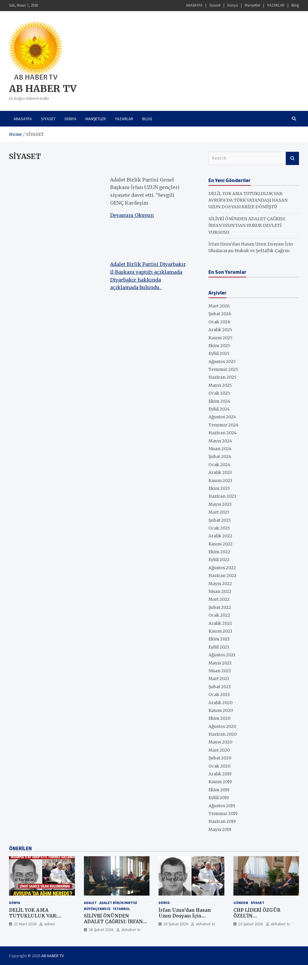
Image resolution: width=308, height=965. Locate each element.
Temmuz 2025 (223, 369)
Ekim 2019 (218, 789)
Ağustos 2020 (222, 726)
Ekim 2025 (219, 345)
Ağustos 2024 (222, 417)
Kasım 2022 (220, 544)
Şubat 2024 (219, 456)
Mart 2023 (218, 512)
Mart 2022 (218, 599)
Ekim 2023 (219, 488)
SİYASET (257, 902)
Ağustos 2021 (222, 655)
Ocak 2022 (219, 615)
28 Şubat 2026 (101, 929)
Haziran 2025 (222, 377)
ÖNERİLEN (20, 848)
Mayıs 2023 (220, 504)
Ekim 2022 (219, 551)
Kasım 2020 (220, 710)
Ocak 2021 (219, 694)
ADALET (90, 902)
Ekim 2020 (219, 718)
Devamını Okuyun (132, 215)
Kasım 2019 (220, 781)
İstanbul (121, 908)
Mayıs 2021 (220, 663)
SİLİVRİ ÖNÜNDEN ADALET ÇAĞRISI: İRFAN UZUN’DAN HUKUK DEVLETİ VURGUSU (246, 225)
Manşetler (252, 5)
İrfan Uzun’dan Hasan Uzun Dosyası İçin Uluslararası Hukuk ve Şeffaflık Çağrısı (186, 919)
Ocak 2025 (219, 393)
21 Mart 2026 (25, 924)
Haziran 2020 (222, 734)
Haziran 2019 (222, 821)
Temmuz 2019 (223, 813)
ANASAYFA (194, 5)
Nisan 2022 (219, 591)
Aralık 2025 (220, 329)
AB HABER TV (42, 89)
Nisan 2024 (220, 448)
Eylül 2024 (219, 409)
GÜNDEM (240, 902)
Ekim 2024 (219, 401)
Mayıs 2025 (220, 385)
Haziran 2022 (222, 575)
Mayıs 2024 (220, 441)
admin (49, 924)
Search (292, 158)
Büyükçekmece (97, 908)
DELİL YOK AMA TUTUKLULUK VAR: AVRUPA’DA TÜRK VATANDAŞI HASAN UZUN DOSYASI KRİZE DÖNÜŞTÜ (248, 200)
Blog (295, 5)
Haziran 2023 (222, 496)
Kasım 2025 (220, 337)
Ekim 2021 (219, 639)
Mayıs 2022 (220, 583)
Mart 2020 (219, 750)
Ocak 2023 (219, 528)
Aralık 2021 (220, 623)
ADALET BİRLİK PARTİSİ (118, 902)
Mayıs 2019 (219, 829)
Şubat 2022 (219, 607)
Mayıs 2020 (220, 742)
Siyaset (214, 5)
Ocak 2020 (219, 766)
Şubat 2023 (219, 520)
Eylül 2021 (218, 647)
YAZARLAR (276, 5)
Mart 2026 (219, 306)
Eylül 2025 (218, 353)
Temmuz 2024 (223, 425)
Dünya (232, 5)
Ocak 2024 (219, 464)
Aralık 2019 (220, 774)
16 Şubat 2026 (250, 924)
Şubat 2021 (219, 686)
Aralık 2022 (220, 536)
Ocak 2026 (219, 322)
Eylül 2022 (218, 559)
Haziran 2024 (222, 432)
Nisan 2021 (219, 670)
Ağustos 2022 (222, 567)
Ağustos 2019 (221, 805)
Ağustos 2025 (222, 361)
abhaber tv (131, 929)
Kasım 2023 (220, 480)
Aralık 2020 (220, 702)
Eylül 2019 (218, 797)
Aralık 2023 (220, 472)
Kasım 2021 (220, 631)
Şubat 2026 (219, 313)
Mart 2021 (218, 678)
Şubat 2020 (219, 758)
